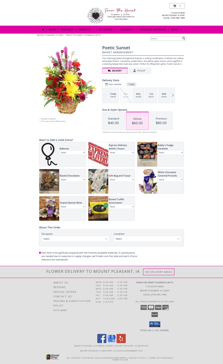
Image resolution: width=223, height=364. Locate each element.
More (176, 29)
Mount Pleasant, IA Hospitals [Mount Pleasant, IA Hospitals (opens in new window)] (132, 345)
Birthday (67, 29)
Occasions (107, 29)
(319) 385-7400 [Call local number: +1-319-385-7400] (178, 18)
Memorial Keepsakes (153, 29)
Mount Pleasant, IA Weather (96, 350)
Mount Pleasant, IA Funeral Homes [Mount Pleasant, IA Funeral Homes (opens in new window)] (93, 345)
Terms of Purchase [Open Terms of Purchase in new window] (160, 357)
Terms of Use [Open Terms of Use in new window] (120, 359)
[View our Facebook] (101, 342)
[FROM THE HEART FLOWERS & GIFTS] (113, 14)
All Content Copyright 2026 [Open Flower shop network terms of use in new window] (83, 357)
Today (131, 84)
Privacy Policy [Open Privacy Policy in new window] (137, 357)
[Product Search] (165, 38)
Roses (52, 29)
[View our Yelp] (121, 342)
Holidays (128, 29)
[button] (177, 6)
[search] (183, 38)
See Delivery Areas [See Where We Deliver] (158, 272)
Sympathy (86, 29)
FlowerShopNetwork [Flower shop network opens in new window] (113, 357)
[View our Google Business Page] (111, 342)
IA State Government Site (128, 350)
